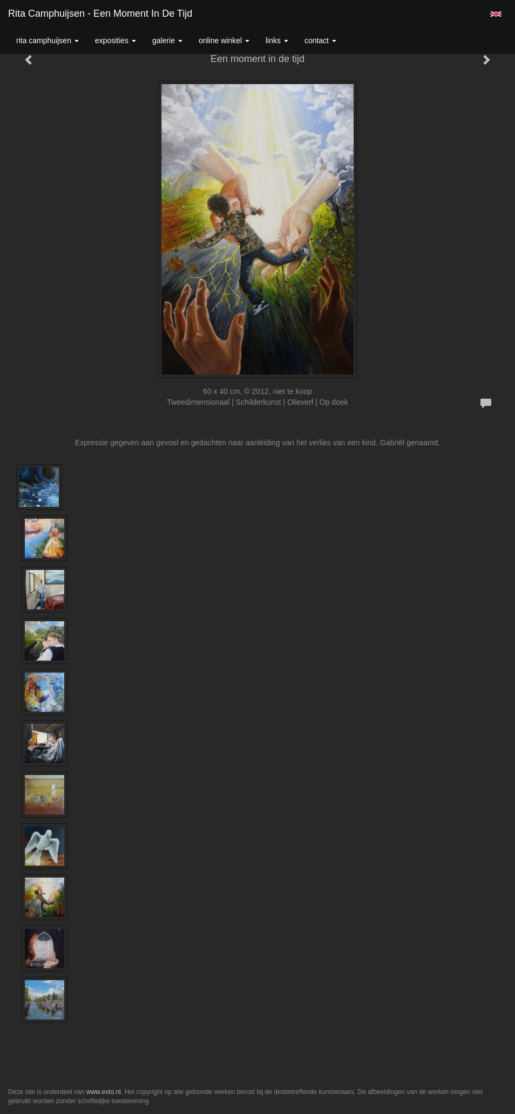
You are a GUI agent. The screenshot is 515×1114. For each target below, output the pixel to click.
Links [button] (277, 40)
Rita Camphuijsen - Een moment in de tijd (100, 13)
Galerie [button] (167, 40)
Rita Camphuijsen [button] (47, 40)
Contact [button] (320, 40)
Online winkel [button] (224, 40)
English (496, 14)
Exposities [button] (115, 40)
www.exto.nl (103, 1092)
